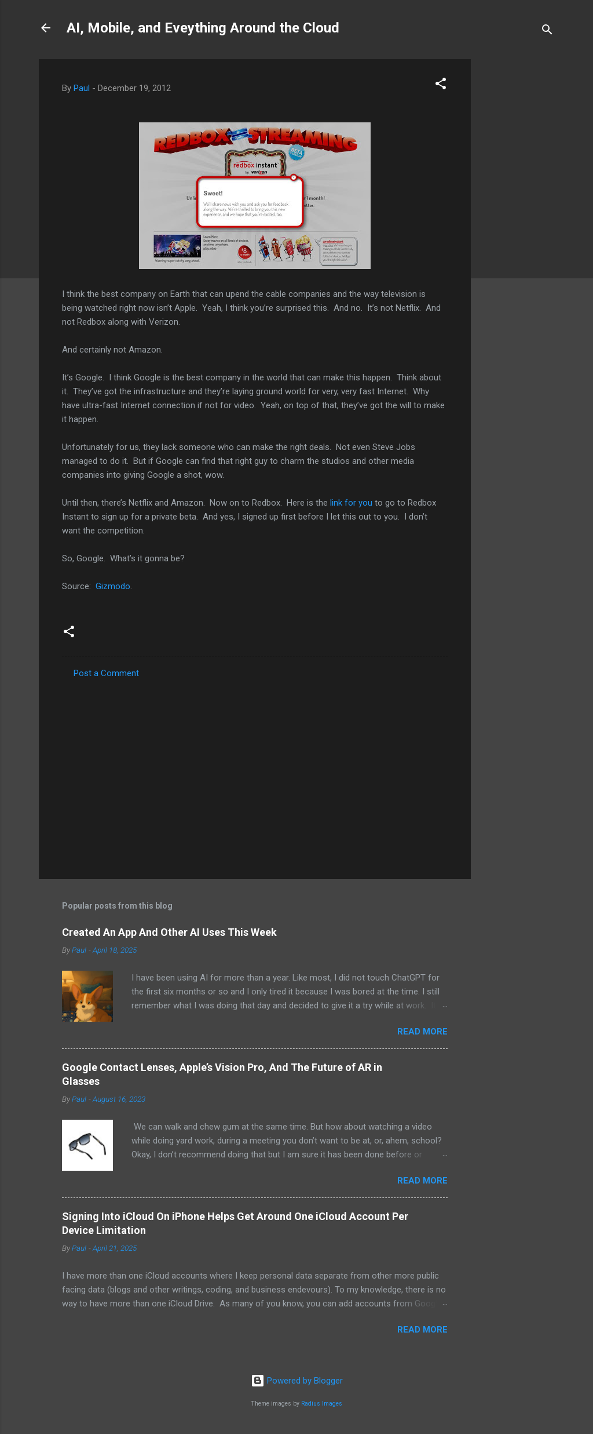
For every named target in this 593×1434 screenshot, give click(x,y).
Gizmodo (113, 586)
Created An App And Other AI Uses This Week (169, 932)
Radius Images (321, 1403)
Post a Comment (106, 673)
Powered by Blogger (297, 1380)
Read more (422, 1031)
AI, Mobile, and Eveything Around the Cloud (203, 28)
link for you (351, 503)
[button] (441, 86)
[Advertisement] (517, 233)
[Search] (547, 31)
